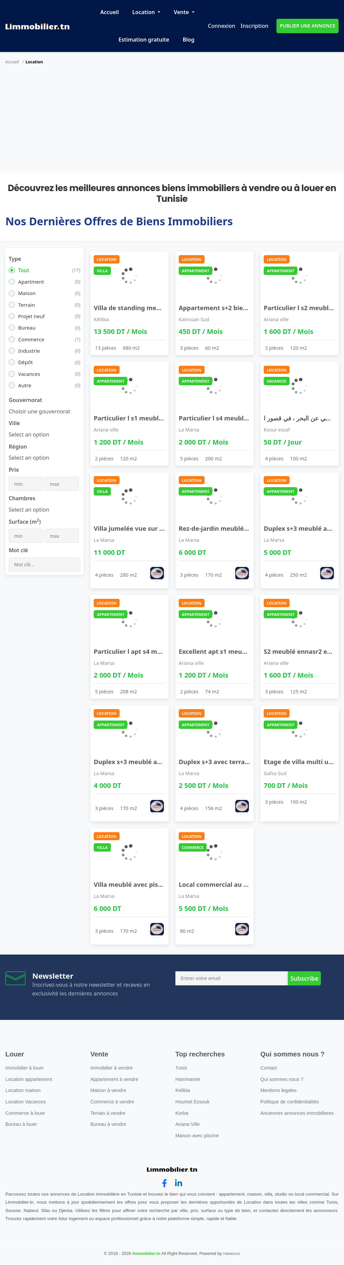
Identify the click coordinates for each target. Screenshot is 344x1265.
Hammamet (187, 1079)
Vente (182, 12)
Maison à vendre (108, 1090)
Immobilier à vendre (111, 1068)
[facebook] (164, 1183)
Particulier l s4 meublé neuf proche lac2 (239, 418)
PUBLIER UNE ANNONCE (307, 25)
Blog (189, 39)
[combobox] (39, 411)
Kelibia (182, 1090)
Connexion (221, 26)
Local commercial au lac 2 (218, 884)
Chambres (22, 498)
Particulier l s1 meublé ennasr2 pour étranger (163, 418)
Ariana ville (276, 319)
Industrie (29, 350)
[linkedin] (178, 1183)
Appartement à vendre (114, 1079)
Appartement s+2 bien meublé (225, 307)
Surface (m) (25, 521)
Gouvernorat (25, 400)
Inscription (254, 26)
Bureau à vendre (108, 1124)
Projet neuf (31, 316)
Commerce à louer (25, 1113)
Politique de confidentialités (289, 1101)
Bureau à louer (21, 1124)
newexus (231, 1253)
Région (18, 446)
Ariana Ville (187, 1124)
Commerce (31, 339)
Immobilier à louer (24, 1068)
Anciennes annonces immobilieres (297, 1113)
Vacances (29, 373)
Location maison (23, 1090)
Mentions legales (278, 1090)
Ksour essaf (277, 429)
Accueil (109, 12)
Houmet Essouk (192, 1101)
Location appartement (28, 1079)
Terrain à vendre (107, 1113)
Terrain (26, 304)
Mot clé (18, 550)
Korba (181, 1113)
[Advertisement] (172, 122)
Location (144, 12)
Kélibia (101, 319)
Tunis (181, 1068)
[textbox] (29, 434)
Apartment (31, 281)
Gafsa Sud (275, 773)
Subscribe (304, 978)
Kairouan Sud (194, 319)
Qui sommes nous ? (281, 1079)
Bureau (27, 327)
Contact (268, 1068)
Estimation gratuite (144, 39)
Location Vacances (25, 1101)
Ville (14, 423)
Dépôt (25, 362)
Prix (14, 469)
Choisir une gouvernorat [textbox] (39, 411)
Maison (27, 293)
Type (15, 259)
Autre (24, 385)
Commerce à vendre (112, 1101)
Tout (23, 270)
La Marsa (189, 429)
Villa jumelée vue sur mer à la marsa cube (157, 528)
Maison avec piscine (197, 1135)
